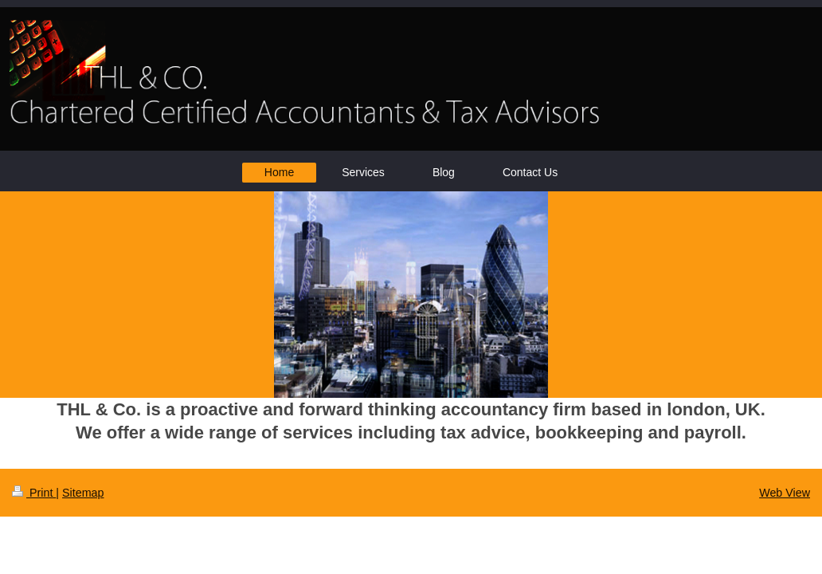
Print (34, 492)
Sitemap (83, 492)
